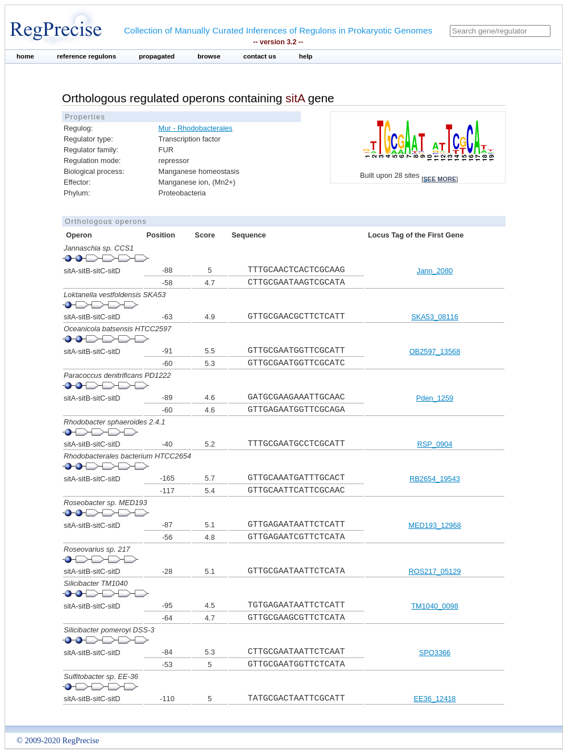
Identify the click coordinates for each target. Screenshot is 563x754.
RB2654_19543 (434, 478)
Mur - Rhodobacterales (196, 128)
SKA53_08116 (434, 317)
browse (209, 56)
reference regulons (86, 56)
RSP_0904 (435, 444)
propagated (157, 56)
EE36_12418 (434, 698)
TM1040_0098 (434, 606)
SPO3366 (435, 652)
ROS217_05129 (435, 571)
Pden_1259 (434, 398)
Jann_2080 (435, 270)
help (306, 56)
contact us (259, 56)
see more (439, 179)
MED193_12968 (434, 525)
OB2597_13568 (435, 351)
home (25, 56)
